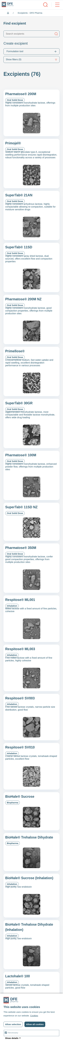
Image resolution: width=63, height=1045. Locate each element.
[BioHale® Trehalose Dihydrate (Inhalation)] (31, 944)
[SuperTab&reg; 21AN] (31, 215)
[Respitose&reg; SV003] (31, 717)
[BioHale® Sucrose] (31, 811)
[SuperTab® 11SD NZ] (31, 522)
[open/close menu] (56, 4)
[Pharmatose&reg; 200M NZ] (31, 319)
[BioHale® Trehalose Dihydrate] (31, 852)
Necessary (13, 1032)
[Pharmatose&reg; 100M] (31, 475)
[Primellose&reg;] (31, 371)
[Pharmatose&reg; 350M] (31, 568)
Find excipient (14, 23)
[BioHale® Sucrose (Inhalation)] (31, 895)
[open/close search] (45, 4)
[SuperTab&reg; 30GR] (31, 423)
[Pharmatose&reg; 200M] (31, 113)
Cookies (34, 1015)
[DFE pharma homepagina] (7, 5)
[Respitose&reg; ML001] (31, 618)
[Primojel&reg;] (31, 163)
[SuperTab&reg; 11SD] (31, 267)
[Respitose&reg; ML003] (31, 668)
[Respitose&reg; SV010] (31, 766)
